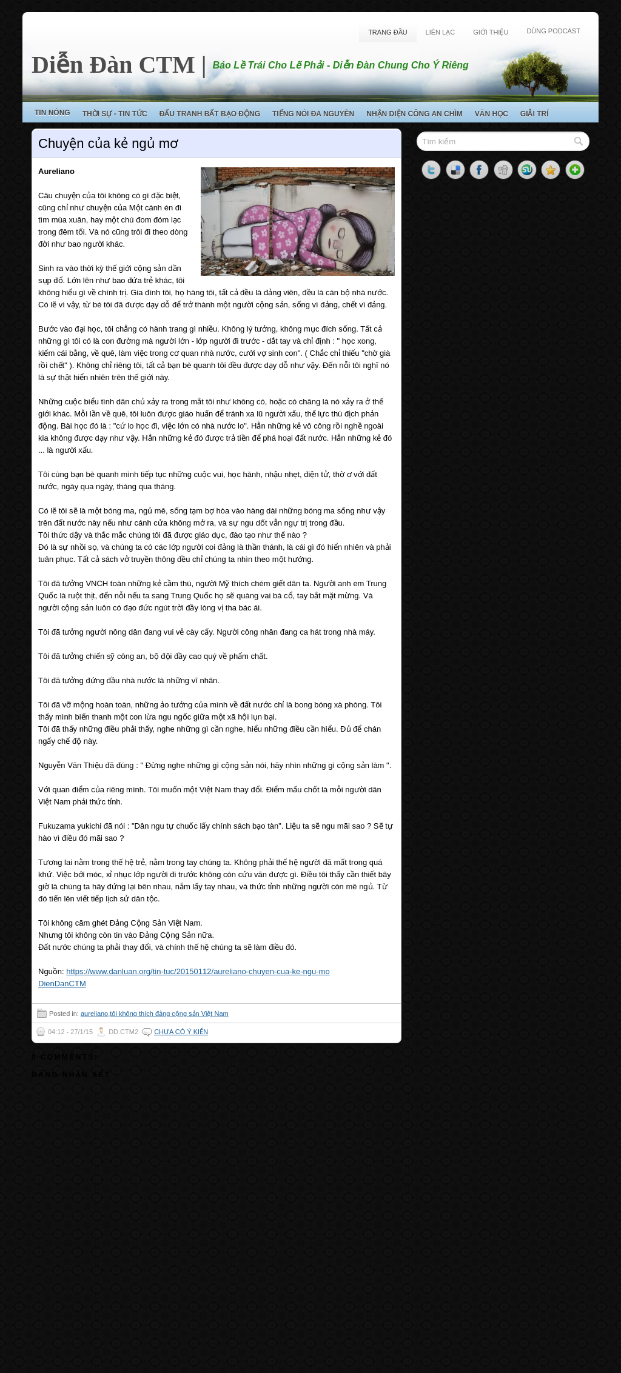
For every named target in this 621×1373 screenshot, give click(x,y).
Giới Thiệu (490, 32)
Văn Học (491, 114)
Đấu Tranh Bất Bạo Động (209, 114)
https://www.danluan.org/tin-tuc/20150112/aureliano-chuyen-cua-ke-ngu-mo (197, 971)
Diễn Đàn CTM (113, 64)
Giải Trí (534, 114)
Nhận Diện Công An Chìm (414, 114)
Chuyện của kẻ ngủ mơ (108, 143)
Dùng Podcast (553, 31)
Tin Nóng (52, 113)
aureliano (94, 1013)
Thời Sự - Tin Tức (114, 114)
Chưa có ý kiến (181, 1031)
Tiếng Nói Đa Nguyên (313, 114)
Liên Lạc (440, 32)
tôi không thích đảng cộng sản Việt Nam (169, 1013)
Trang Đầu (387, 32)
